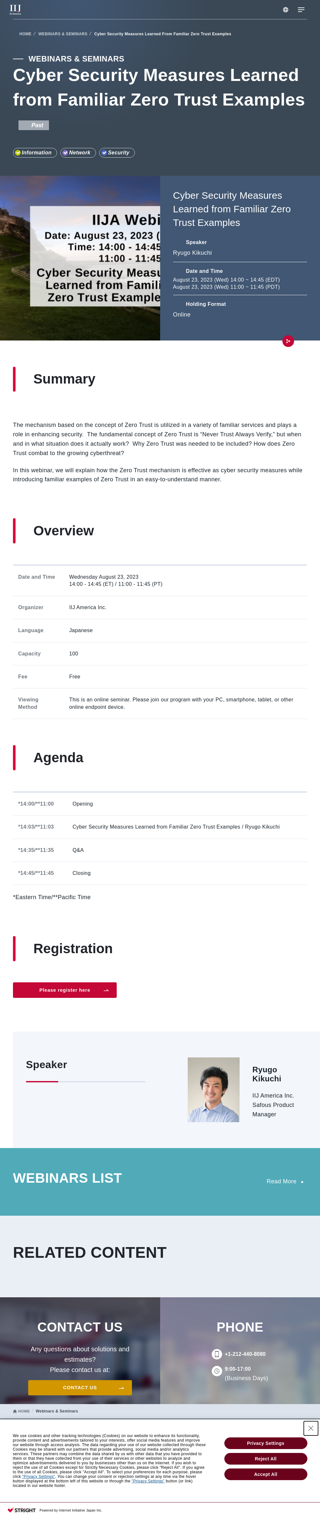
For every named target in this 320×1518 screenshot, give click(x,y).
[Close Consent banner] (311, 1428)
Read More (282, 1181)
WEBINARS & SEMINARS (62, 34)
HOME (25, 34)
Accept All (266, 1474)
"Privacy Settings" (38, 1476)
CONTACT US (80, 1387)
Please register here (65, 990)
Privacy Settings (265, 1443)
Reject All (266, 1458)
